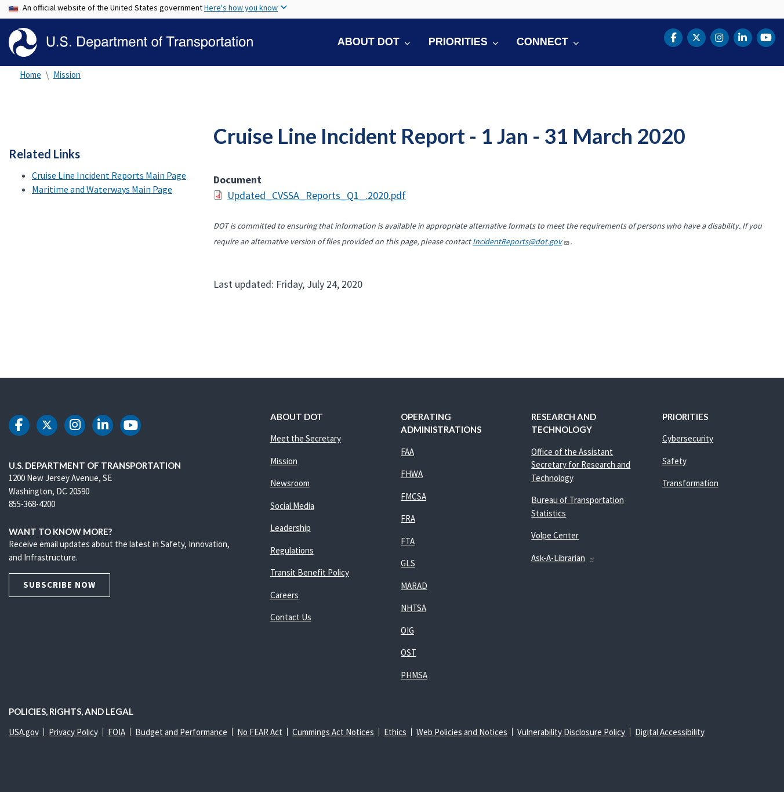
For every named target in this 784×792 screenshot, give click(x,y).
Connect (542, 42)
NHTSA (413, 607)
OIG (407, 630)
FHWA (412, 473)
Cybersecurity (687, 438)
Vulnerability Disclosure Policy (571, 731)
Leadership (290, 527)
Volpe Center (555, 535)
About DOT (368, 42)
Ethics (395, 731)
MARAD (414, 585)
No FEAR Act (259, 731)
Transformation (690, 483)
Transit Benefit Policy (309, 572)
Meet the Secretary (305, 438)
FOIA (116, 731)
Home (30, 74)
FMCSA (413, 496)
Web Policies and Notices (461, 731)
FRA (408, 518)
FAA (407, 451)
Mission (67, 74)
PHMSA (414, 675)
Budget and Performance (181, 731)
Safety (674, 460)
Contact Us (290, 617)
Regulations (292, 550)
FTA (408, 541)
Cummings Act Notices (333, 731)
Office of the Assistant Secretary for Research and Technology (580, 464)
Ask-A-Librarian (563, 557)
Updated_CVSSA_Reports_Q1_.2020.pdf (316, 195)
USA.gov (24, 731)
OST (408, 652)
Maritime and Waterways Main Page (102, 189)
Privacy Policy (73, 731)
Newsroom (290, 483)
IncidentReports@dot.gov (521, 241)
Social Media (292, 505)
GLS (408, 563)
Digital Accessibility (670, 731)
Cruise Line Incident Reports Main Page (109, 175)
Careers (284, 595)
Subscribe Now (59, 584)
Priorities (458, 42)
